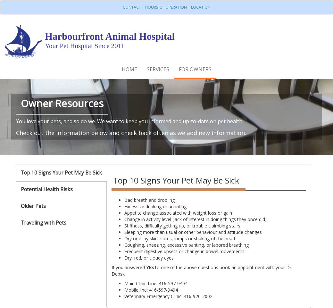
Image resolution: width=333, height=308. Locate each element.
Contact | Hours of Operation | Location (167, 7)
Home (129, 69)
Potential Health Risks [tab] (47, 189)
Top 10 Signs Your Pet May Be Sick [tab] (61, 172)
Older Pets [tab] (33, 206)
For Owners (195, 69)
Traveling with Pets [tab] (43, 222)
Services (158, 69)
